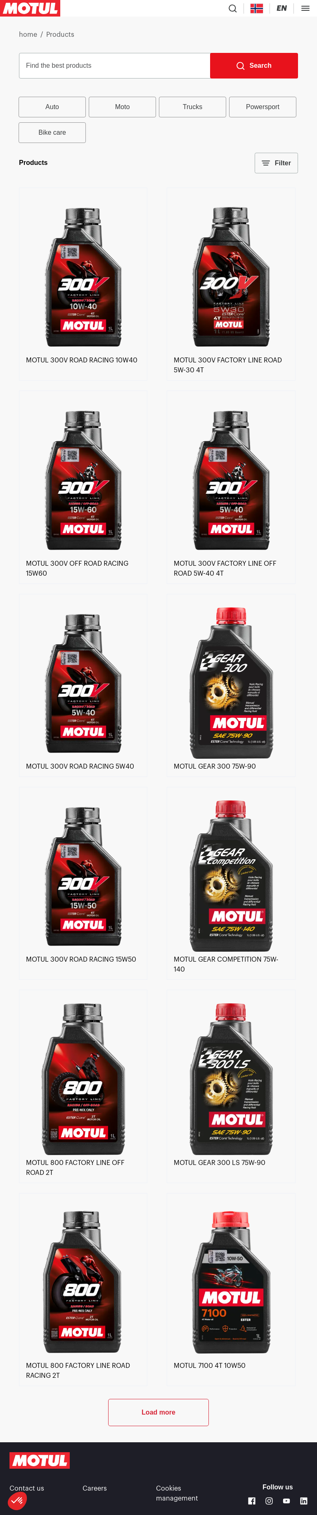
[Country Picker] (257, 8)
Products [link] (60, 34)
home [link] (28, 34)
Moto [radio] (122, 106)
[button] (17, 1501)
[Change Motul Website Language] (282, 8)
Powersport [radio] (262, 106)
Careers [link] (95, 1488)
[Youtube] (286, 1501)
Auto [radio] (52, 106)
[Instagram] (269, 1501)
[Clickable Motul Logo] (30, 8)
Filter (276, 163)
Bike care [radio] (52, 132)
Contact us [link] (26, 1488)
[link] (83, 350)
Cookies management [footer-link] (177, 1493)
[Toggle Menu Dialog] (305, 8)
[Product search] (233, 8)
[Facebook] (251, 1501)
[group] (158, 120)
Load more (158, 1412)
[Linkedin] (304, 1501)
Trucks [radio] (192, 106)
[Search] (254, 66)
